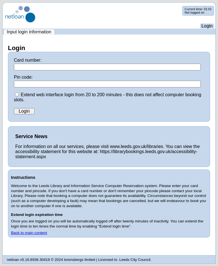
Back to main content (29, 233)
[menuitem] (29, 31)
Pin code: (23, 77)
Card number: (28, 60)
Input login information (29, 31)
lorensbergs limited (79, 260)
